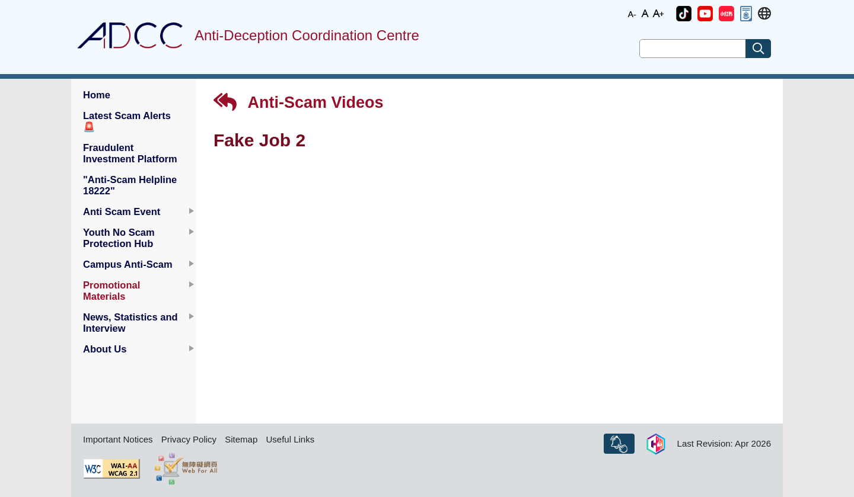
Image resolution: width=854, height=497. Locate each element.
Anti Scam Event (121, 211)
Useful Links (290, 439)
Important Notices (118, 439)
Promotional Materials (111, 291)
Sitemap (241, 439)
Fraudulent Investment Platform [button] (130, 153)
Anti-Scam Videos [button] (299, 102)
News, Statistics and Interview (130, 323)
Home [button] (96, 94)
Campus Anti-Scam (128, 264)
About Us (104, 349)
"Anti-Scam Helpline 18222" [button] (130, 185)
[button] (684, 13)
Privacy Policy (188, 439)
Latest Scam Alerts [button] (127, 121)
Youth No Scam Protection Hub (119, 238)
